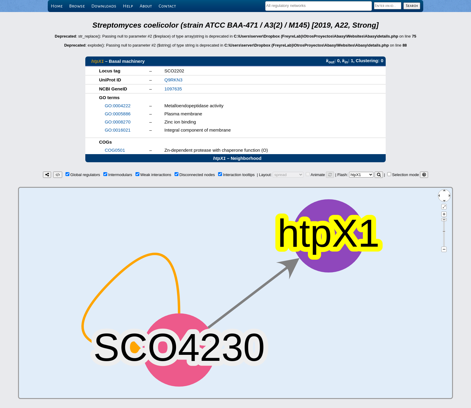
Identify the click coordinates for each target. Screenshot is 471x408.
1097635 (173, 88)
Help (128, 6)
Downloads (103, 6)
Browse (77, 6)
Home (56, 6)
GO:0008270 (118, 121)
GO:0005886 (118, 113)
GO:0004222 (118, 105)
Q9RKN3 (173, 79)
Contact (167, 6)
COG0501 (115, 150)
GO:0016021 (118, 129)
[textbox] (319, 5)
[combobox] (318, 6)
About (146, 6)
